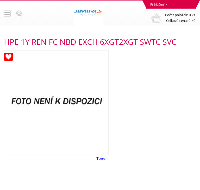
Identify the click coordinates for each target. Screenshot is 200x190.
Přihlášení (157, 4)
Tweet (102, 159)
